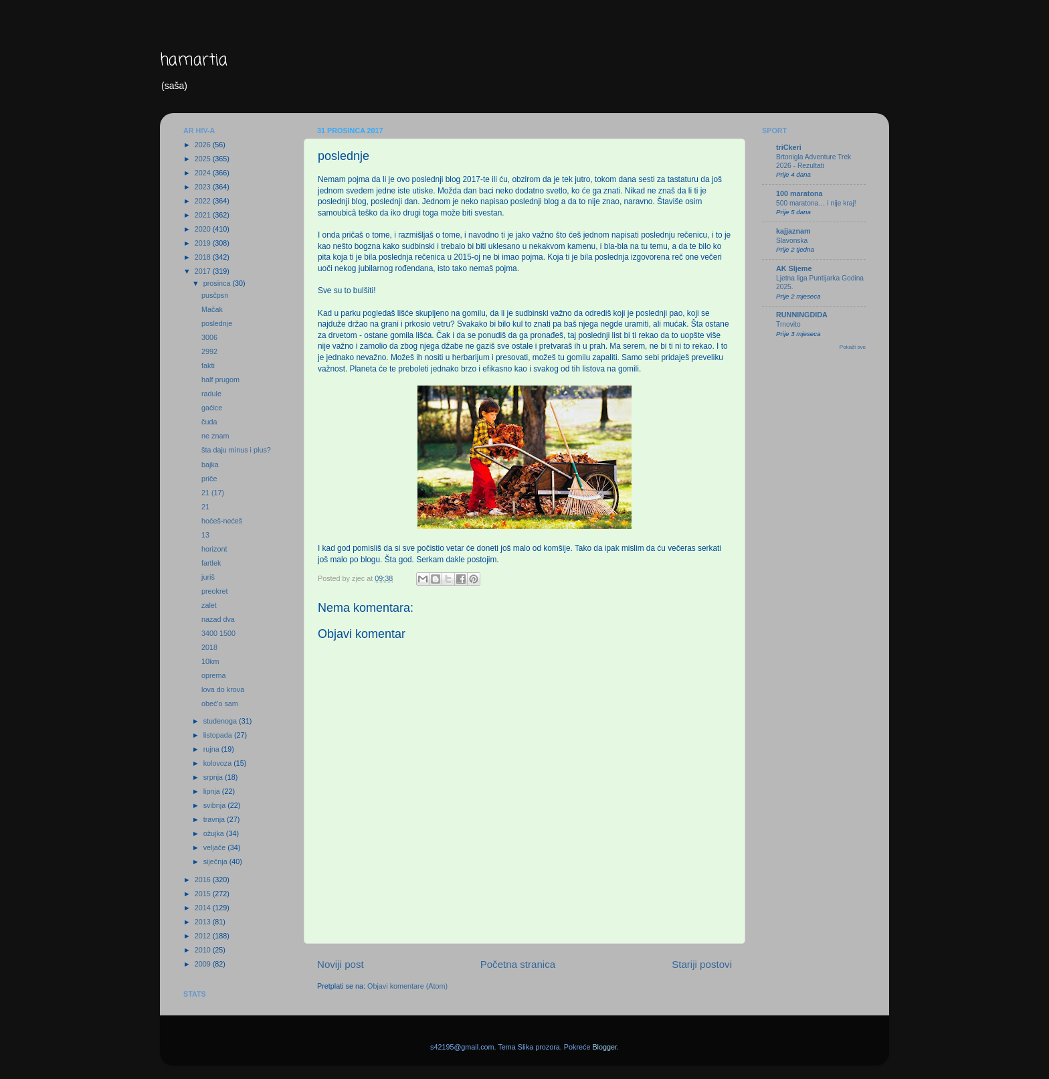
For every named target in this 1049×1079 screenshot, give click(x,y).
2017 (204, 271)
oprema (213, 675)
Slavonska (791, 240)
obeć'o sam (219, 703)
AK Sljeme (794, 268)
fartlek (211, 563)
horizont (214, 549)
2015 (204, 894)
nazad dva (218, 619)
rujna (212, 749)
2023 (204, 187)
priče (209, 479)
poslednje (216, 323)
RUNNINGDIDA (802, 315)
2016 (204, 880)
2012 (204, 936)
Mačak (212, 309)
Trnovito (788, 324)
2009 (204, 964)
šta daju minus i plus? (236, 450)
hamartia (193, 60)
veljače (215, 847)
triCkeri (788, 147)
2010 (204, 950)
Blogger (604, 1047)
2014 (204, 908)
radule (211, 394)
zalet (209, 605)
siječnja (216, 861)
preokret (214, 591)
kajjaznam (793, 231)
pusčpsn (214, 295)
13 (205, 535)
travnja (215, 819)
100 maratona (799, 193)
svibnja (215, 805)
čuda (209, 422)
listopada (218, 735)
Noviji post (340, 964)
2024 (204, 173)
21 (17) (212, 493)
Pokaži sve (853, 347)
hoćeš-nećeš (221, 521)
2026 (204, 145)
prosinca (218, 283)
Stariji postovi (702, 964)
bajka (210, 465)
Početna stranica (518, 964)
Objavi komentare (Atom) (407, 986)
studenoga (221, 721)
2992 (209, 351)
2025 (204, 159)
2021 (204, 215)
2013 (204, 922)
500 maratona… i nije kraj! (816, 203)
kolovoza (218, 763)
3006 (209, 337)
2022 (204, 201)
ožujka (214, 833)
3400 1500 (218, 633)
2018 (204, 257)
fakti (208, 365)
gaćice (211, 408)
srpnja (214, 777)
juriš (208, 577)
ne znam (215, 436)
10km (210, 661)
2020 (204, 229)
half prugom (220, 380)
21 (205, 507)
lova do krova (222, 689)
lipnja (212, 791)
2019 (204, 243)
